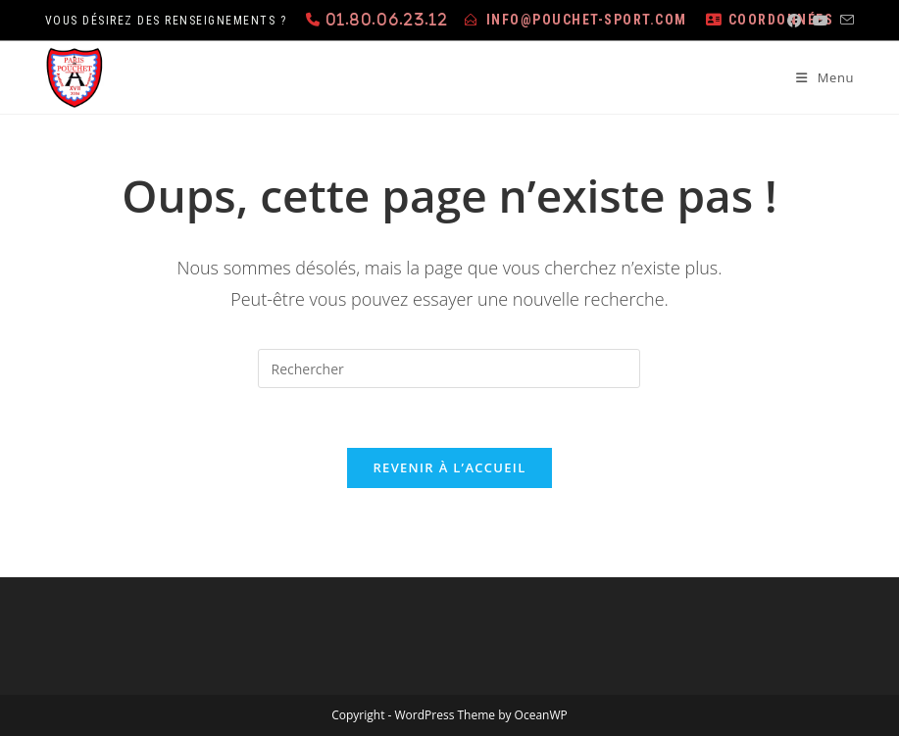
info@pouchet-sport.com (586, 19)
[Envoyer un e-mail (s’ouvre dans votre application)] (844, 20)
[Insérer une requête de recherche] (449, 368)
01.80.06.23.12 (386, 19)
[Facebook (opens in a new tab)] (794, 20)
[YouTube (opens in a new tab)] (820, 20)
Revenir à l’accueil (449, 467)
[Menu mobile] (817, 77)
